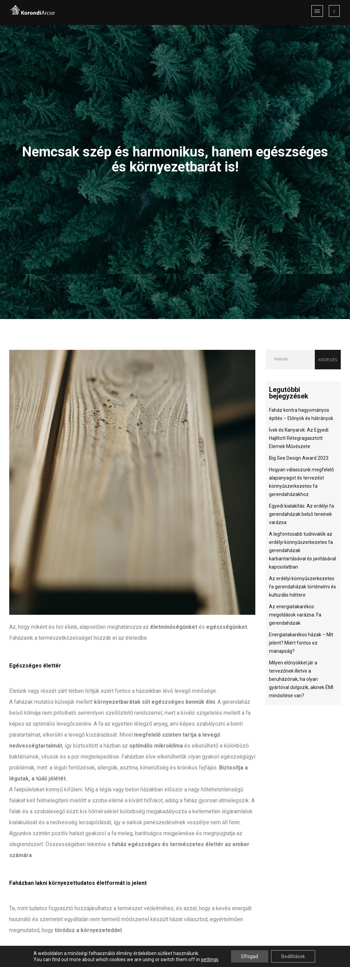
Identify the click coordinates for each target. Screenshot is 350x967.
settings (209, 959)
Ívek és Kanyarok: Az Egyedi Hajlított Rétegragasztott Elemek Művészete (298, 438)
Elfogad (249, 956)
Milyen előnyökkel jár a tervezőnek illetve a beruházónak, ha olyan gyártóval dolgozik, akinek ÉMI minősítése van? (301, 679)
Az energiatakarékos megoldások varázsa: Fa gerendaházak (295, 615)
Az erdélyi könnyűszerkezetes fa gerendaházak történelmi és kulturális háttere (302, 587)
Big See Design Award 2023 (298, 458)
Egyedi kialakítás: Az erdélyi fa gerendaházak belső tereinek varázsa (301, 514)
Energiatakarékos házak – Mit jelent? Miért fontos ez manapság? (301, 643)
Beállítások (293, 956)
